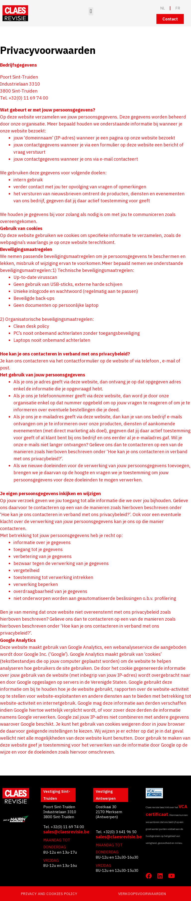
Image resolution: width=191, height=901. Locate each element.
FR (177, 8)
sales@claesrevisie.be (66, 832)
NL (162, 8)
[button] (91, 11)
